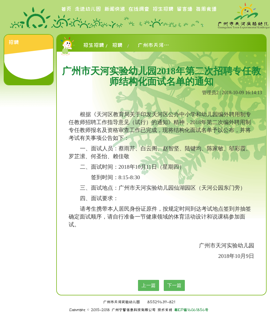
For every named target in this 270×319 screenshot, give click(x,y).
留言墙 (184, 9)
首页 (66, 9)
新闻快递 (114, 9)
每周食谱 (206, 9)
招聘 (117, 45)
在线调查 (138, 9)
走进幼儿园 (88, 9)
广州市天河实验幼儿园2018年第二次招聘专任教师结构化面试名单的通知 (153, 45)
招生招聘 (163, 9)
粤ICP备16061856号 (191, 310)
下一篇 (174, 285)
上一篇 (148, 285)
